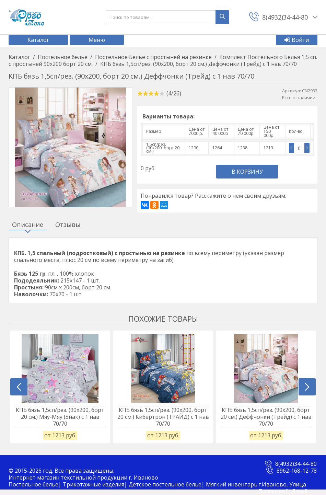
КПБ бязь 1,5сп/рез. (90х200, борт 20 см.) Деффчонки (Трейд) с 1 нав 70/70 (266, 416)
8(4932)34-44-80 (296, 469)
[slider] (151, 93)
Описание (27, 225)
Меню (97, 40)
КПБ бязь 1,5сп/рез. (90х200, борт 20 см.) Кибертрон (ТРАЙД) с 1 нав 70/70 (163, 416)
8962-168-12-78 (297, 476)
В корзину (247, 171)
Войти (296, 40)
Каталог (38, 40)
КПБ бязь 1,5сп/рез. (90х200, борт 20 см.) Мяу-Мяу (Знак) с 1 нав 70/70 (60, 416)
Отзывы (68, 225)
